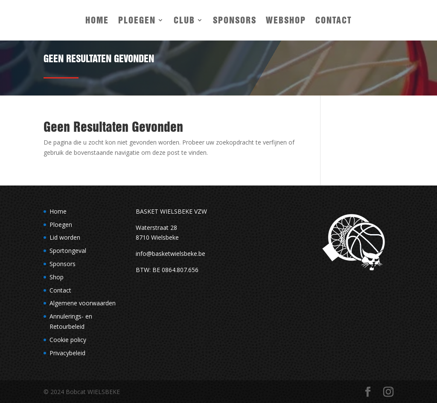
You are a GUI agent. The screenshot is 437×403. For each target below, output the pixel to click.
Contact (333, 20)
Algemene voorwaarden (83, 303)
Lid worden (65, 237)
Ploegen (137, 20)
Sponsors (234, 20)
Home (97, 20)
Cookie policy (68, 340)
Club (184, 20)
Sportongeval (68, 250)
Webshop (286, 20)
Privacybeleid (67, 353)
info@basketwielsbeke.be (170, 253)
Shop (57, 277)
